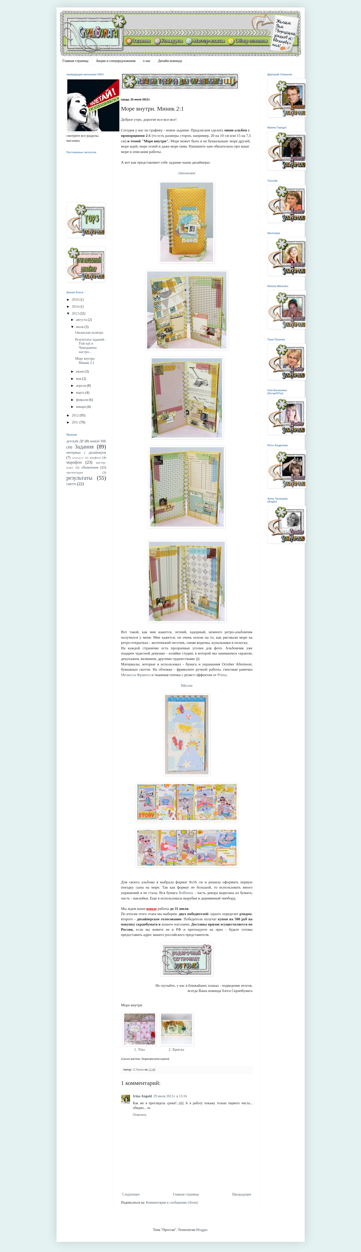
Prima (222, 675)
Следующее (131, 1194)
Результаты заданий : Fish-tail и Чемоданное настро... (90, 346)
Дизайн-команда (170, 61)
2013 (76, 313)
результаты (79, 478)
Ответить (140, 1115)
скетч (71, 483)
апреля (81, 386)
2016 (76, 299)
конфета (95, 457)
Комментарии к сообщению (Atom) (172, 1202)
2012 (76, 415)
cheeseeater (187, 173)
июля (80, 327)
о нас (146, 61)
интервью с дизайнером (86, 452)
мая (79, 379)
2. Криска (176, 1049)
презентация (74, 472)
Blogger (201, 1230)
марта (80, 392)
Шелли (187, 685)
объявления (89, 467)
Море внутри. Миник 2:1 (85, 361)
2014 (76, 306)
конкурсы (77, 457)
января (81, 407)
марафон (74, 462)
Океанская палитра (89, 332)
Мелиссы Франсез (136, 675)
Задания (84, 447)
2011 (75, 422)
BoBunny (186, 893)
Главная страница (76, 61)
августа (82, 320)
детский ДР (75, 441)
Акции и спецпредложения (115, 61)
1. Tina (139, 1049)
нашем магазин (175, 924)
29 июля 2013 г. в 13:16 (170, 1096)
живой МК (98, 441)
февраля (82, 400)
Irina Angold (142, 1096)
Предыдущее (241, 1194)
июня (80, 371)
